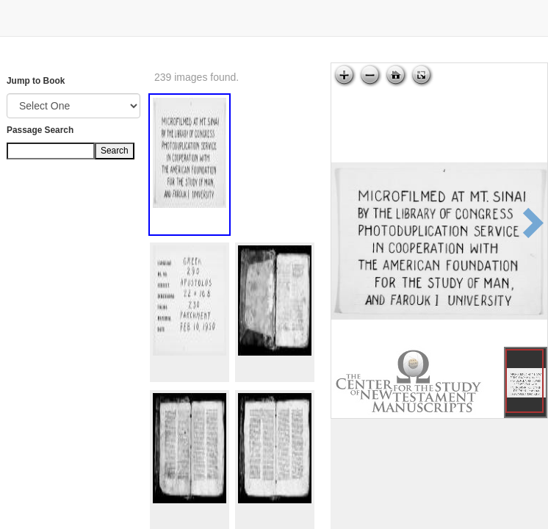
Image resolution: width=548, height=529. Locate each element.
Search (115, 150)
